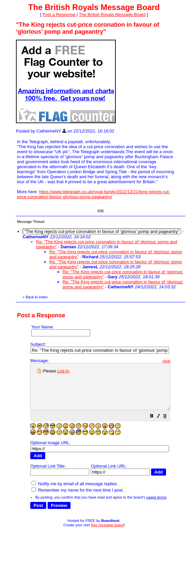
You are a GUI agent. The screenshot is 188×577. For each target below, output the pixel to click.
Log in (63, 370)
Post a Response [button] (59, 14)
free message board (107, 527)
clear (183, 361)
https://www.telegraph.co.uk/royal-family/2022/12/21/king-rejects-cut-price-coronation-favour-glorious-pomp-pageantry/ (93, 194)
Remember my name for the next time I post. (78, 492)
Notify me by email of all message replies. (75, 485)
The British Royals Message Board (112, 14)
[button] (168, 425)
